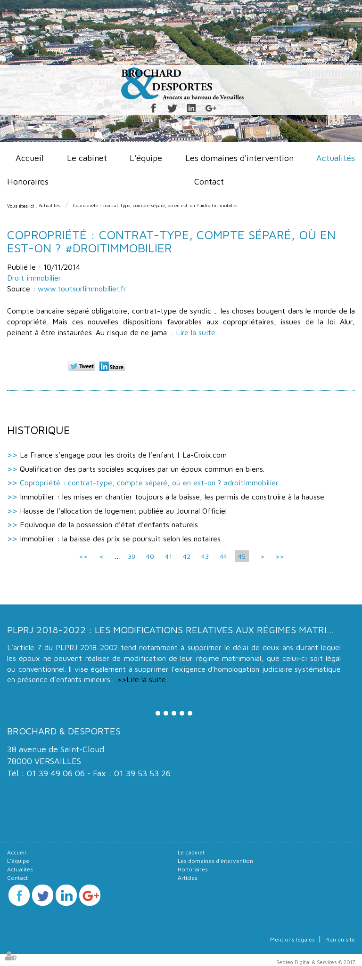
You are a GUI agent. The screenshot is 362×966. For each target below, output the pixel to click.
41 (168, 556)
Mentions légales (292, 939)
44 (223, 556)
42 (186, 556)
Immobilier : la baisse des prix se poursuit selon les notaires (120, 538)
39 (131, 556)
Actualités (335, 158)
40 (150, 556)
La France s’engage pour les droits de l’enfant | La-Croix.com (123, 455)
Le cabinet (87, 158)
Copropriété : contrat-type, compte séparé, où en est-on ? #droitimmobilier (155, 205)
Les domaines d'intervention (239, 158)
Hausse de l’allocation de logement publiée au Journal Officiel (123, 511)
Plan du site (339, 939)
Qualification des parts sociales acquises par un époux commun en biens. (142, 469)
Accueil (30, 158)
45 (242, 556)
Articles (187, 877)
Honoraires (28, 181)
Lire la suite (195, 332)
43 (205, 556)
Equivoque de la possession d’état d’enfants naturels (109, 524)
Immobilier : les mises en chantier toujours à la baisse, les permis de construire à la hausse (172, 496)
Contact (209, 181)
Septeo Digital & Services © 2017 (315, 962)
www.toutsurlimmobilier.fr (82, 288)
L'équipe (146, 158)
